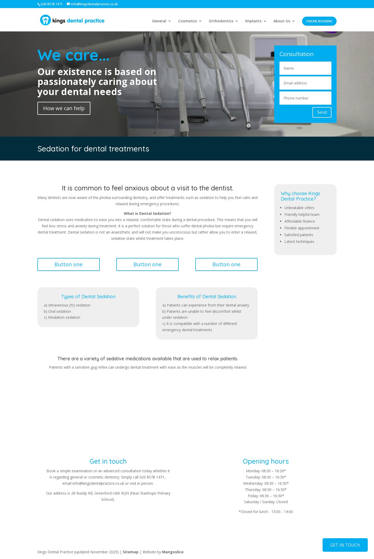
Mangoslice (173, 551)
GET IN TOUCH (345, 545)
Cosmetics (187, 21)
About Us (281, 21)
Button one (69, 264)
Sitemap (130, 551)
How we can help (64, 108)
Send (322, 112)
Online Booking (319, 21)
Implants (253, 21)
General (159, 21)
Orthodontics (221, 21)
